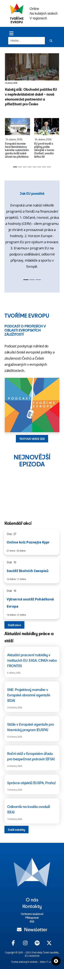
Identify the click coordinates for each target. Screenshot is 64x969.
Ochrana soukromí (32, 914)
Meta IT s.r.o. (46, 961)
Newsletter (32, 929)
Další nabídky (16, 829)
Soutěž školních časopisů (27, 570)
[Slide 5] (34, 167)
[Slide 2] (20, 167)
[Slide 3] (25, 167)
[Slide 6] (39, 167)
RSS (32, 921)
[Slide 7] (44, 167)
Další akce (14, 625)
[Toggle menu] (11, 33)
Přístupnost (32, 917)
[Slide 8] (49, 167)
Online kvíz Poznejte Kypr (28, 542)
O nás (32, 899)
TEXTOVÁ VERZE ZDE (32, 439)
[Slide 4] (29, 167)
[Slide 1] (15, 167)
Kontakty (32, 905)
